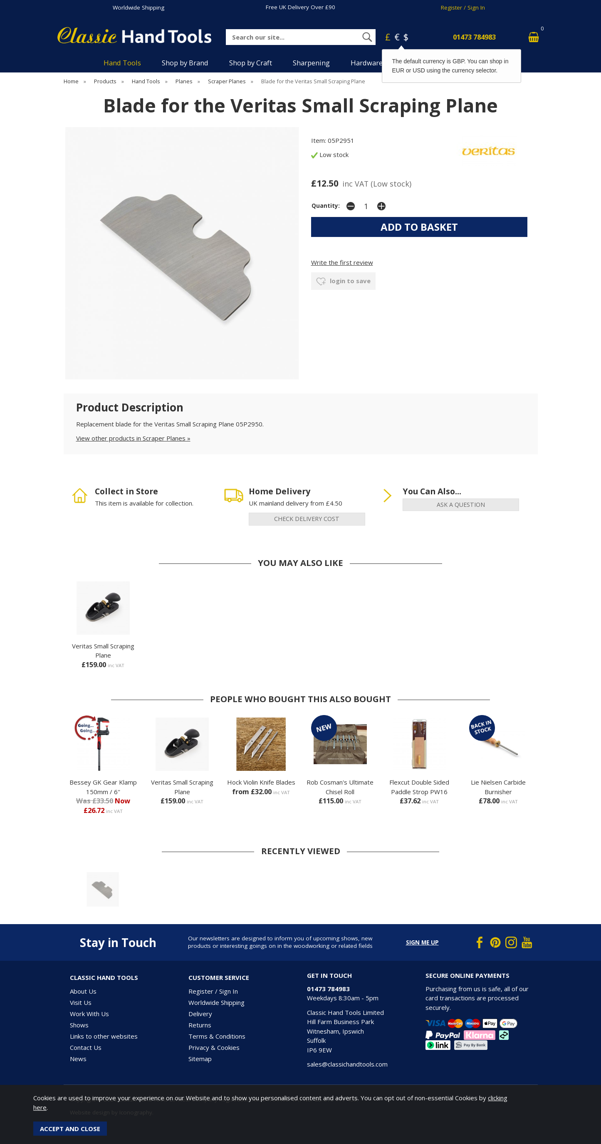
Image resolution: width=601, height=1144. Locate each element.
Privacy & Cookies (214, 1047)
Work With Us (89, 1013)
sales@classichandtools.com (347, 1064)
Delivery (200, 1013)
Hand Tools (122, 62)
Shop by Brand (185, 62)
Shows (79, 1025)
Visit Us (81, 1002)
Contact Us (85, 1047)
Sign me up (422, 942)
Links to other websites (104, 1036)
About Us (83, 991)
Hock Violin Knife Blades (261, 782)
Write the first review (342, 262)
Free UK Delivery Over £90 (300, 7)
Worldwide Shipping (138, 7)
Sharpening (311, 62)
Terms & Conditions (216, 1036)
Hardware (367, 62)
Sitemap (200, 1058)
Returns (199, 1025)
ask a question (461, 504)
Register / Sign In (463, 7)
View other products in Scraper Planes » (133, 438)
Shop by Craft (250, 62)
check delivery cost (306, 519)
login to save (343, 282)
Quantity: (326, 205)
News (78, 1058)
